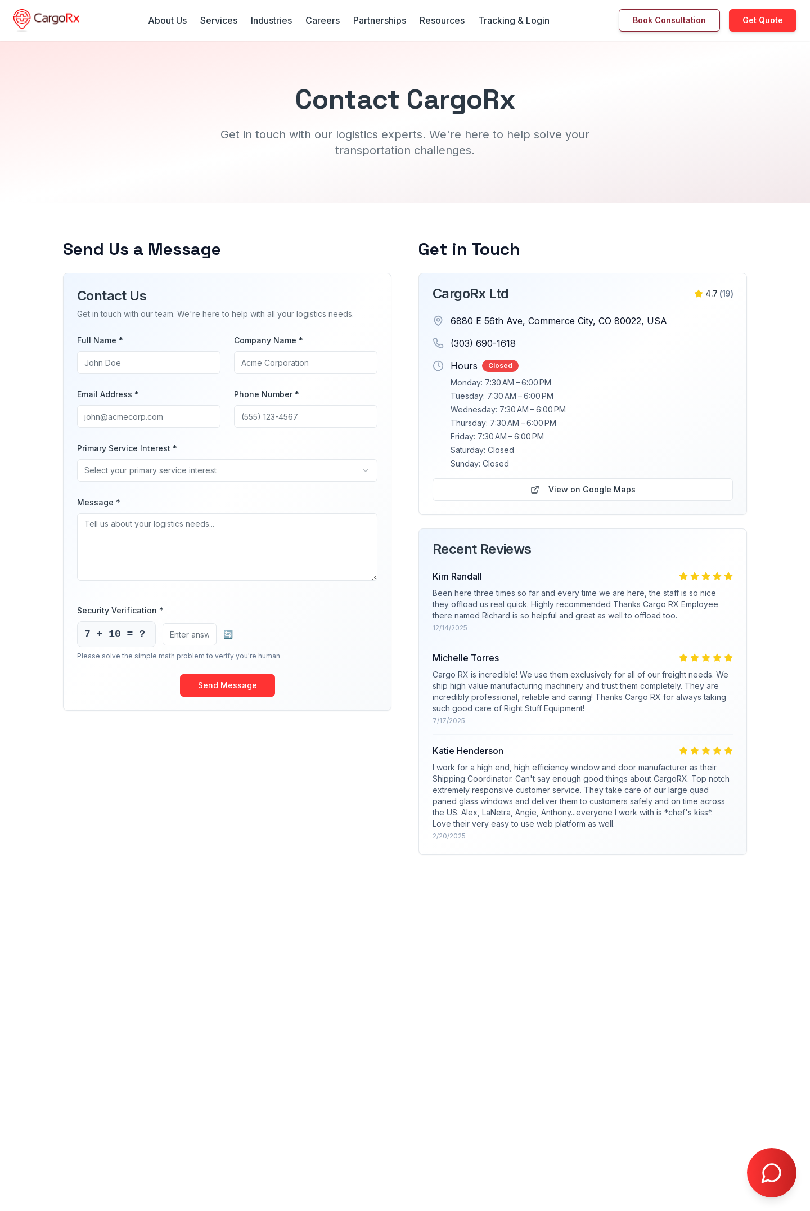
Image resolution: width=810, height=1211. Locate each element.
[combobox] (227, 470)
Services (218, 20)
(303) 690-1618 (483, 343)
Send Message (227, 685)
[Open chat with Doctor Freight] (771, 1172)
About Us (167, 20)
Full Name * (100, 340)
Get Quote (762, 20)
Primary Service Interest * (127, 448)
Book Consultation (669, 20)
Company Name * (268, 340)
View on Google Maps (583, 489)
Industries (271, 20)
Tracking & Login (514, 20)
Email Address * (108, 394)
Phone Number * (266, 394)
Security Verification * (120, 610)
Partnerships (379, 20)
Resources (442, 20)
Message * (98, 502)
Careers (322, 20)
